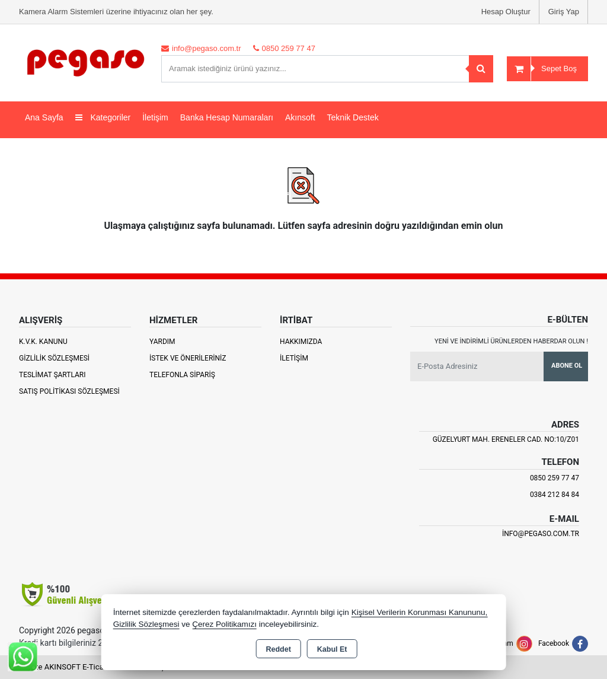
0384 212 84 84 (554, 494)
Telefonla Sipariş (182, 375)
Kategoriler (103, 117)
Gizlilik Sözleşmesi (54, 358)
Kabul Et (332, 649)
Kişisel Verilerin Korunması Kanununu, (420, 612)
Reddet (278, 649)
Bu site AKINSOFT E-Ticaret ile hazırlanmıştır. (95, 666)
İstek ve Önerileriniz (187, 358)
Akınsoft (300, 117)
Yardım (162, 341)
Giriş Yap (563, 11)
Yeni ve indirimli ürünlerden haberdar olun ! (511, 341)
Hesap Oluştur (506, 11)
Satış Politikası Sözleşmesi (69, 391)
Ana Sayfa (44, 117)
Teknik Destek (353, 117)
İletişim (155, 117)
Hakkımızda (301, 341)
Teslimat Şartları (52, 375)
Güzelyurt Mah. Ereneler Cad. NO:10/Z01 (506, 439)
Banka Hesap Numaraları (226, 117)
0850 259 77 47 (554, 478)
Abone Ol (566, 365)
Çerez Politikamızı (224, 624)
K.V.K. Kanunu (43, 341)
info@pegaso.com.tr (540, 534)
